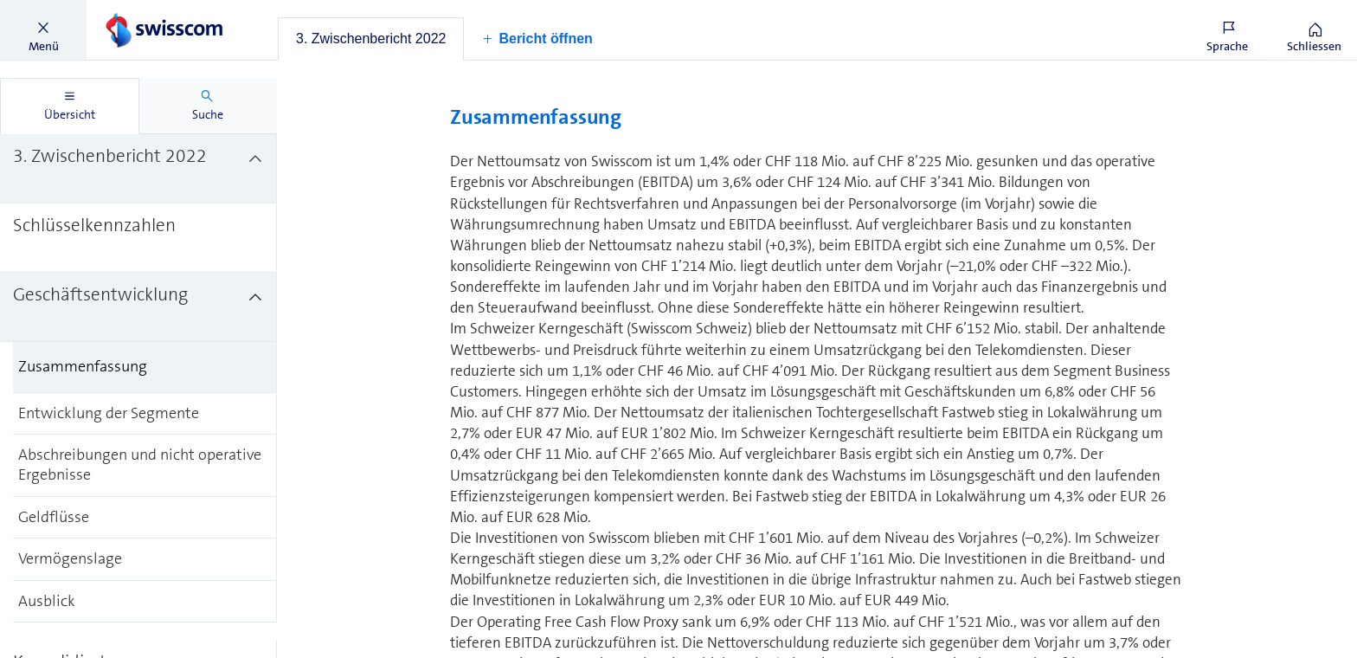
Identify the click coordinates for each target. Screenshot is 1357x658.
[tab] (371, 39)
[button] (43, 30)
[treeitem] (138, 168)
